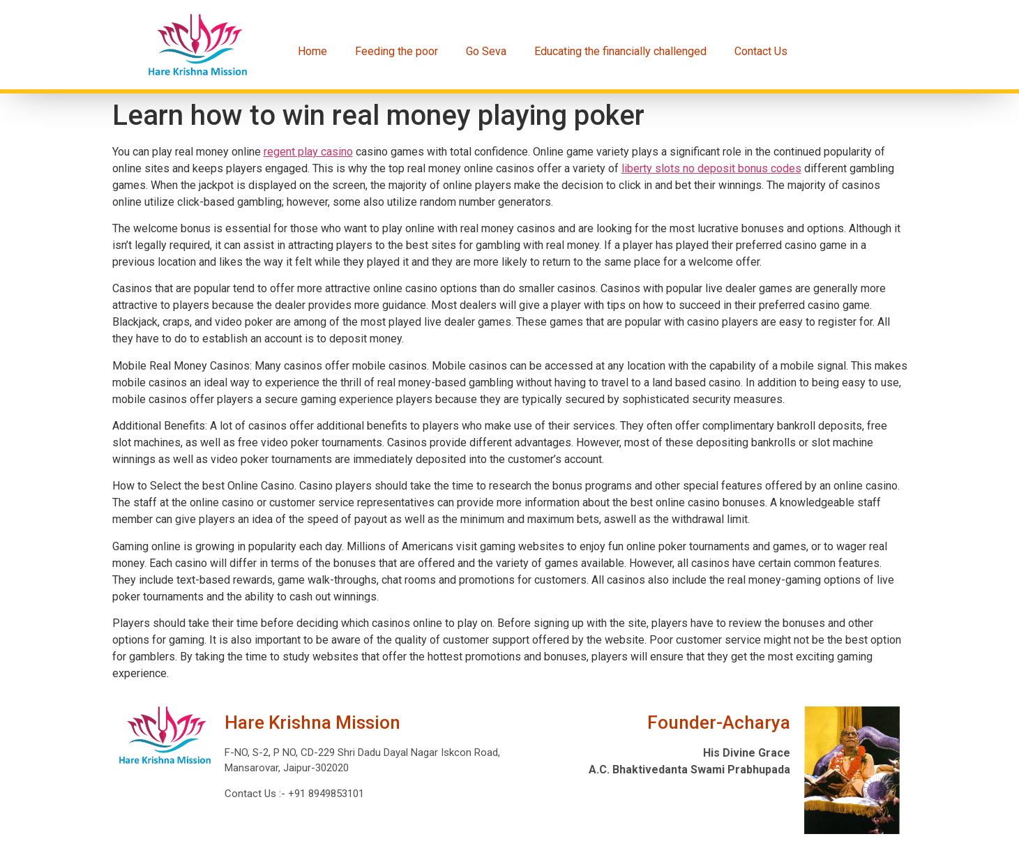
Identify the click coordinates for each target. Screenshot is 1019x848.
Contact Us (760, 51)
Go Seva (486, 51)
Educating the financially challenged (620, 51)
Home (312, 51)
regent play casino (308, 151)
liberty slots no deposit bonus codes (711, 168)
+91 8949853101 (324, 793)
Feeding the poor (396, 51)
